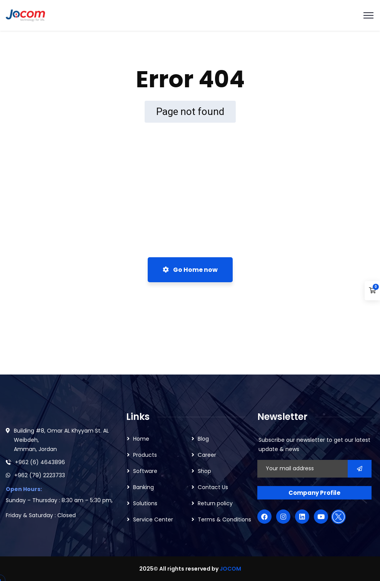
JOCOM (230, 569)
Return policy (215, 503)
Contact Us (213, 487)
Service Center (153, 519)
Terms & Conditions (224, 519)
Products (145, 455)
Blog (203, 439)
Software (145, 471)
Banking (143, 487)
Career (207, 455)
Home (141, 439)
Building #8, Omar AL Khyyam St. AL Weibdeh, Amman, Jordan (61, 440)
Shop (204, 471)
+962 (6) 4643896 (40, 462)
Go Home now (190, 269)
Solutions (145, 503)
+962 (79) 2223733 (39, 475)
